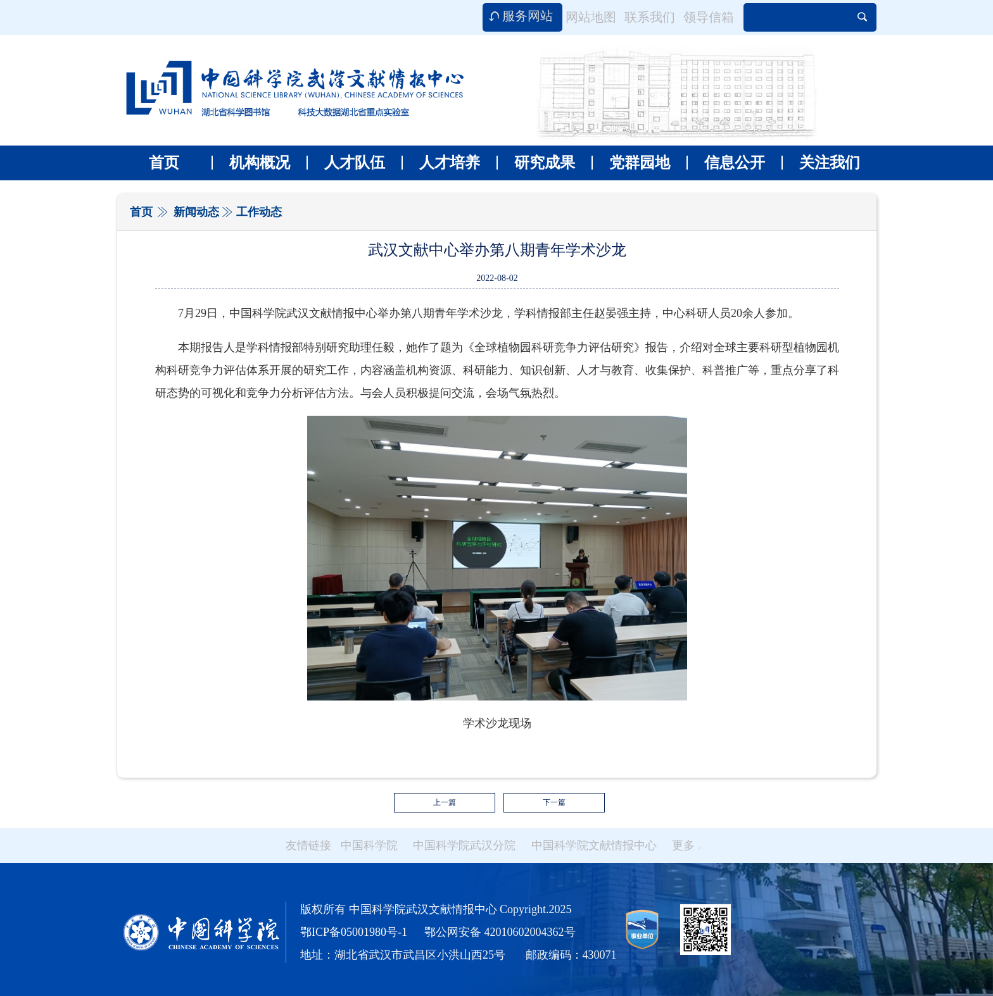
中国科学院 (369, 845)
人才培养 (441, 162)
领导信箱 (708, 17)
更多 (686, 845)
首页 (164, 162)
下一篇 (554, 802)
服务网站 (527, 16)
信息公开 (725, 162)
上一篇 (444, 802)
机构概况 (251, 162)
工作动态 (259, 212)
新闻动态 (196, 212)
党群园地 (630, 162)
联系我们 (649, 17)
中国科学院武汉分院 (464, 845)
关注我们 (820, 162)
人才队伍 (346, 162)
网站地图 (591, 17)
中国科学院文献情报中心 (594, 845)
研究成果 (535, 162)
